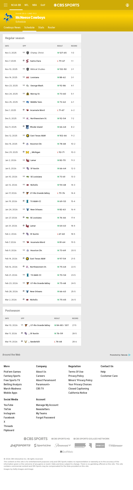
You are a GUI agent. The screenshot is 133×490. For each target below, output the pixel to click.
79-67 (61, 61)
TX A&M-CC (35, 201)
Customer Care (109, 376)
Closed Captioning (78, 388)
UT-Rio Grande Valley (40, 193)
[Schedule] (29, 27)
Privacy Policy (76, 376)
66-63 (61, 291)
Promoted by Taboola (120, 355)
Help (103, 371)
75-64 (61, 267)
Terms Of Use (75, 371)
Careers (40, 376)
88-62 (61, 77)
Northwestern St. (38, 118)
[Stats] (41, 27)
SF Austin (34, 168)
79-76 (61, 193)
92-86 (61, 85)
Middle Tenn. (36, 102)
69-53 (61, 201)
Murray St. (35, 93)
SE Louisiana (36, 176)
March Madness (12, 388)
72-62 (61, 102)
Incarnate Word (37, 110)
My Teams (41, 413)
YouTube (8, 405)
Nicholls (34, 185)
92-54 (61, 118)
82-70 (61, 160)
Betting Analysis (13, 384)
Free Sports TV (12, 380)
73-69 (61, 250)
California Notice (77, 392)
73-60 (61, 93)
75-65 (61, 299)
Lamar (33, 160)
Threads (8, 426)
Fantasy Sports (12, 376)
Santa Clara (35, 61)
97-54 (61, 258)
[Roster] (51, 27)
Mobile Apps (10, 392)
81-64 (61, 242)
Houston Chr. (36, 144)
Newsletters (43, 409)
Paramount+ (43, 384)
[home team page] (27, 61)
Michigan (36, 152)
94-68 (61, 185)
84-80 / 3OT (61, 325)
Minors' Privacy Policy (80, 380)
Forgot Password (45, 417)
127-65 (62, 52)
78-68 (61, 144)
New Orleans (36, 209)
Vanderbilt (35, 341)
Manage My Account (47, 405)
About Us (41, 371)
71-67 (60, 110)
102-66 (62, 135)
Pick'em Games (12, 371)
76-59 (58, 333)
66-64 (61, 127)
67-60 (61, 234)
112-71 (60, 152)
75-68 (61, 283)
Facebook (9, 417)
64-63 (61, 225)
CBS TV (40, 388)
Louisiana (34, 77)
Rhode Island (36, 127)
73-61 (61, 176)
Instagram (9, 413)
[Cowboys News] (12, 27)
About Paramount (46, 380)
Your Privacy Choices (80, 384)
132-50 (62, 69)
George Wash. (37, 85)
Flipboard (9, 430)
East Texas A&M (38, 135)
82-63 (61, 209)
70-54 (61, 275)
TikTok (7, 409)
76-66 (61, 217)
